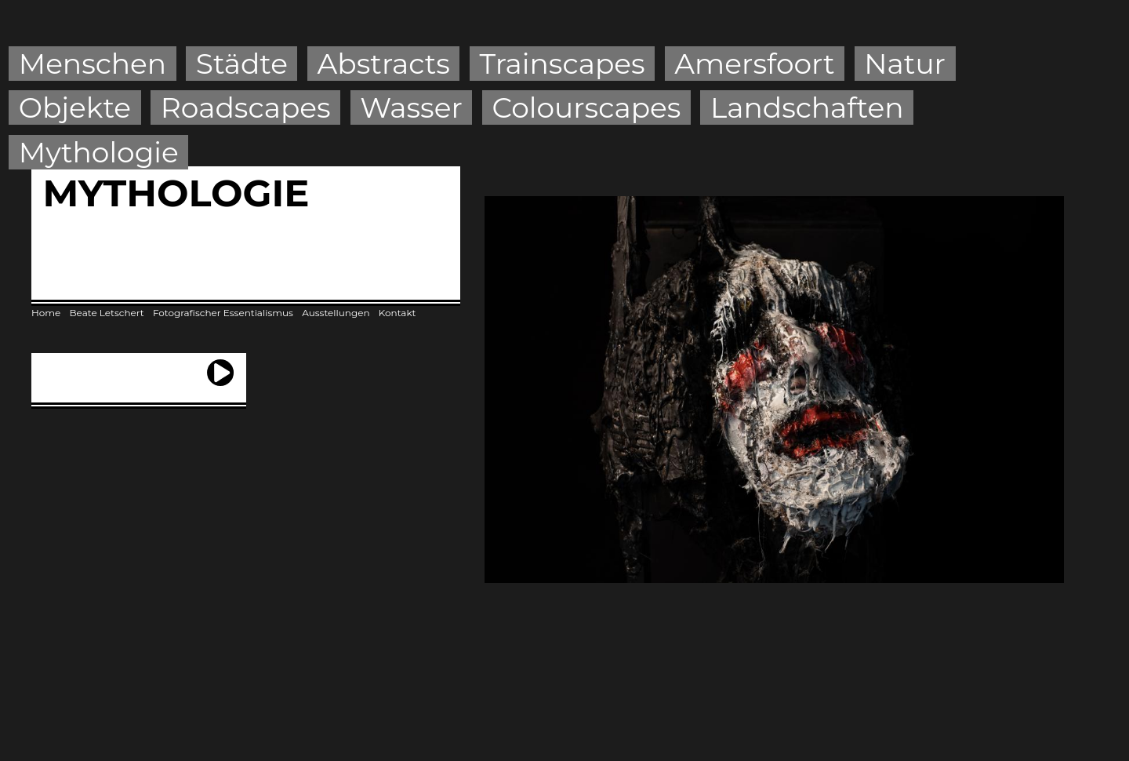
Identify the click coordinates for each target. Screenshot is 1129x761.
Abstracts (384, 63)
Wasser (411, 107)
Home (45, 313)
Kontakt (397, 313)
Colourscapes (586, 107)
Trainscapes (561, 63)
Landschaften (807, 107)
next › (220, 366)
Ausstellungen (335, 313)
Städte (242, 63)
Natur (905, 63)
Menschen (92, 63)
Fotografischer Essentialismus (223, 313)
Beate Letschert (107, 313)
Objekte (75, 107)
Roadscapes (246, 107)
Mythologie (99, 152)
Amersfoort (754, 63)
